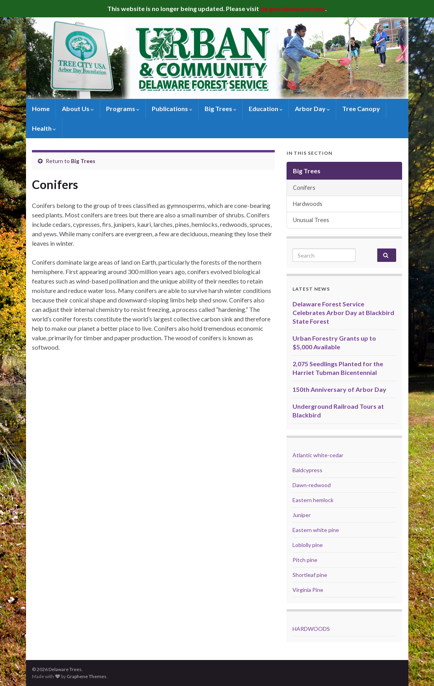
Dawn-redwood (311, 485)
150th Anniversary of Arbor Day (339, 389)
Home (41, 108)
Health (44, 128)
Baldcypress (307, 470)
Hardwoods (307, 203)
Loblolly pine (307, 544)
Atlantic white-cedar (317, 455)
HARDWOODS (311, 628)
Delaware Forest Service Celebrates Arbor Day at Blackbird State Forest (343, 312)
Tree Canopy (361, 108)
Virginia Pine (307, 589)
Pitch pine (304, 559)
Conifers (304, 187)
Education (266, 108)
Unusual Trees (311, 220)
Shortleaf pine (309, 574)
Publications (172, 108)
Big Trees (221, 108)
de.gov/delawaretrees (292, 8)
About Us (78, 108)
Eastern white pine (315, 530)
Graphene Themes (86, 676)
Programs (123, 108)
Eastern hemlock (312, 500)
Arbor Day (312, 108)
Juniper (301, 515)
